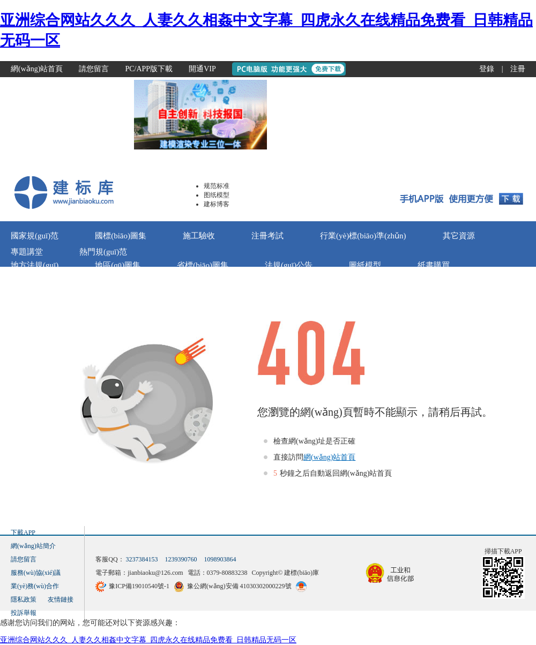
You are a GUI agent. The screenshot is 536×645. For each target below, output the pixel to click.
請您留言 (94, 69)
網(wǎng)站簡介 (33, 546)
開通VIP (202, 69)
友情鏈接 (60, 599)
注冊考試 (267, 235)
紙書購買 (434, 265)
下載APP (23, 532)
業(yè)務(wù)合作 (35, 586)
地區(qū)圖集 (117, 265)
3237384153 (142, 559)
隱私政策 (23, 599)
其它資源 (459, 235)
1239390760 (181, 559)
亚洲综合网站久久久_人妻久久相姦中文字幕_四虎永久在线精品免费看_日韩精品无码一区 (148, 640)
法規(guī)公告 (288, 265)
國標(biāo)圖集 (120, 235)
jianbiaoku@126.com (155, 572)
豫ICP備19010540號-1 (139, 586)
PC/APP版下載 (149, 69)
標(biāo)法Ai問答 (128, 281)
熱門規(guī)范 (103, 252)
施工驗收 (199, 235)
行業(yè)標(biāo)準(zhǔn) (363, 235)
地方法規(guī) (34, 265)
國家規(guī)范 (34, 235)
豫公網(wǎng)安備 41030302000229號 (239, 586)
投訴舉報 (23, 613)
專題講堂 (27, 252)
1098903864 (220, 559)
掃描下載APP (503, 551)
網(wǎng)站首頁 (37, 69)
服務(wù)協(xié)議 (36, 572)
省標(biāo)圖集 (202, 265)
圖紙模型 (365, 265)
